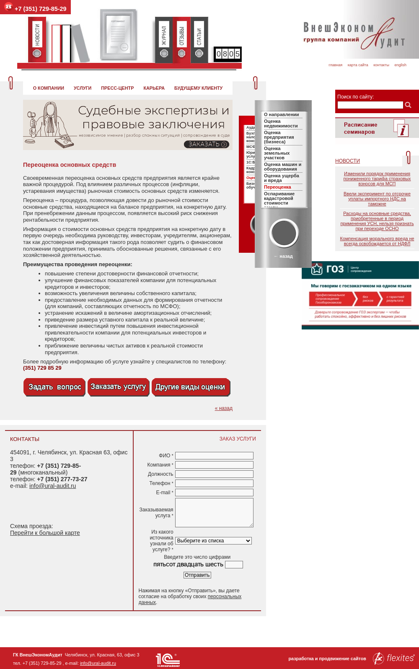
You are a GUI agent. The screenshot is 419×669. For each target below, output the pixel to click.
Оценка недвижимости (281, 123)
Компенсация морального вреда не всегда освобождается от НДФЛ (377, 241)
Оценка (253, 178)
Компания (160, 465)
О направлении (281, 114)
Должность (160, 474)
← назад (283, 256)
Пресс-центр (117, 88)
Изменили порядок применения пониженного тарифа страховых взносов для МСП (377, 178)
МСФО (252, 147)
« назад (224, 408)
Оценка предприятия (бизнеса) (279, 137)
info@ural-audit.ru (52, 485)
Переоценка (277, 186)
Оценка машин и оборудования (282, 166)
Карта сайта (358, 65)
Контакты (381, 65)
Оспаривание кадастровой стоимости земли (279, 200)
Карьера (154, 88)
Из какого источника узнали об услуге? (161, 540)
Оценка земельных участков (277, 153)
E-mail (164, 492)
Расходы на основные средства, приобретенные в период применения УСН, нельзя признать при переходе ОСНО (377, 221)
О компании (48, 88)
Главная (335, 65)
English (400, 65)
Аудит (252, 127)
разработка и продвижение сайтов (351, 658)
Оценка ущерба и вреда (281, 178)
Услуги (82, 88)
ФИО (166, 456)
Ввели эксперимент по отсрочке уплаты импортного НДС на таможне (377, 198)
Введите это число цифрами (197, 557)
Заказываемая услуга (156, 513)
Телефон (161, 483)
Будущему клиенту (198, 88)
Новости (347, 161)
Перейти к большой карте (45, 532)
